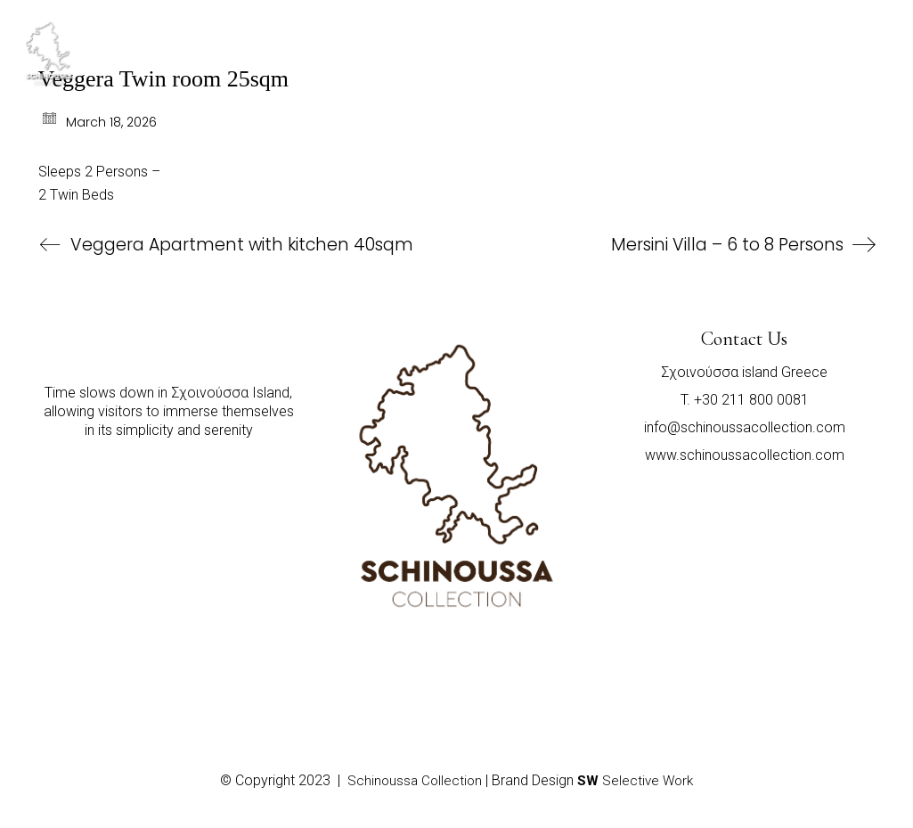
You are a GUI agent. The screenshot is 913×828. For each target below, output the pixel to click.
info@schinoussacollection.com (744, 427)
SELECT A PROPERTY (680, 30)
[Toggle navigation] (852, 37)
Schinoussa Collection (414, 781)
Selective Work (635, 781)
